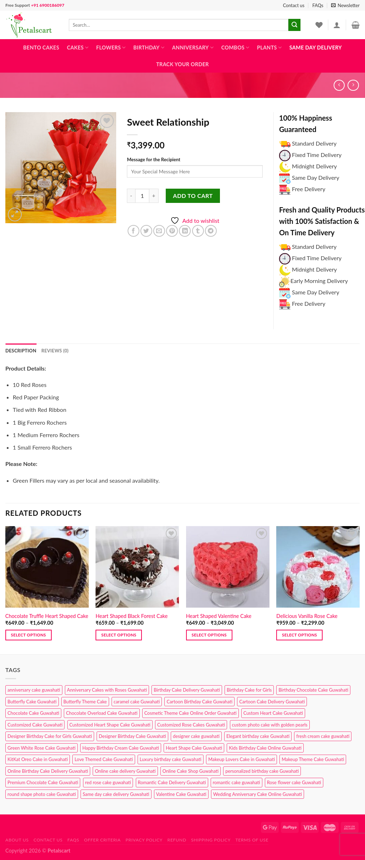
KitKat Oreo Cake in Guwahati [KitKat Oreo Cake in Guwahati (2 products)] (37, 759)
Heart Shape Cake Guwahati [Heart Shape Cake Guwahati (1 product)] (194, 748)
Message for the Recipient (153, 159)
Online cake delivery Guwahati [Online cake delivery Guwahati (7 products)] (125, 771)
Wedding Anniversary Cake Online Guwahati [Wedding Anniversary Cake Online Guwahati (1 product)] (257, 794)
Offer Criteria (102, 840)
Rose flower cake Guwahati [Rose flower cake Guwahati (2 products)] (294, 782)
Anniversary (193, 47)
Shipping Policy (211, 840)
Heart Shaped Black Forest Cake (132, 616)
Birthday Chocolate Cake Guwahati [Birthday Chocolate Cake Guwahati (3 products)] (313, 690)
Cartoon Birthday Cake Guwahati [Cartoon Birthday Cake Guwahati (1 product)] (199, 701)
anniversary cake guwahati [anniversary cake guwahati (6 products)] (33, 690)
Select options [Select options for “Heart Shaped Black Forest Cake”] (118, 635)
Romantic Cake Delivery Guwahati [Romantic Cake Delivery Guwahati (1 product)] (172, 782)
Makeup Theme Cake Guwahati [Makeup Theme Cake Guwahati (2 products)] (313, 759)
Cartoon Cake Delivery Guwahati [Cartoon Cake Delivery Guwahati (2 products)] (272, 701)
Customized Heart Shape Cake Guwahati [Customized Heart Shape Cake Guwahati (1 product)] (110, 725)
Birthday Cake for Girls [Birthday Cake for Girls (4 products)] (249, 690)
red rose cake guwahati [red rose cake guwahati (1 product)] (108, 782)
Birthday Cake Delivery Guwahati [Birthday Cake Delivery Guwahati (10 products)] (187, 690)
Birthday (148, 47)
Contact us (293, 5)
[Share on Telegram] (211, 231)
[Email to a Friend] (159, 231)
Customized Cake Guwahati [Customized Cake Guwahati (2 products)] (34, 725)
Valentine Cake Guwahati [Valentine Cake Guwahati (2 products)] (181, 794)
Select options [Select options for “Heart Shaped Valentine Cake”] (209, 635)
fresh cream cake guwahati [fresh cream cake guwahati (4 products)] (322, 736)
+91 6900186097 (47, 5)
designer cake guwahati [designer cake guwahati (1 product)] (196, 736)
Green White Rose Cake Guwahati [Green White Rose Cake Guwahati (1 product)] (41, 748)
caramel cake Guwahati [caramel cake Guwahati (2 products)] (137, 701)
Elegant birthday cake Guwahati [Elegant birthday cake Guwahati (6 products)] (257, 736)
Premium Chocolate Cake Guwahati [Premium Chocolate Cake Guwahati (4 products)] (42, 782)
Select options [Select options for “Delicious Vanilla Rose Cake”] (299, 635)
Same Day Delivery (315, 47)
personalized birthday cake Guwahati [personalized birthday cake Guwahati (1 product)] (262, 771)
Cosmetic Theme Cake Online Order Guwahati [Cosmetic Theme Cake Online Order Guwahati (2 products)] (190, 713)
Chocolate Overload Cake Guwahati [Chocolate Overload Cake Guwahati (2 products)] (101, 713)
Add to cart (192, 195)
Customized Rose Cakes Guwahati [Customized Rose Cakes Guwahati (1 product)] (191, 725)
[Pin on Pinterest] (172, 231)
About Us (17, 840)
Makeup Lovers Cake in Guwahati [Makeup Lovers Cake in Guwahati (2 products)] (241, 759)
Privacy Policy (144, 840)
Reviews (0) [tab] (54, 350)
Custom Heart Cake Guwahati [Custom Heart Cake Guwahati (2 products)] (273, 713)
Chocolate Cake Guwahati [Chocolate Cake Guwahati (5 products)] (33, 713)
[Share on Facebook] (133, 231)
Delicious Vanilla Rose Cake (307, 616)
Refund (177, 840)
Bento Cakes (41, 47)
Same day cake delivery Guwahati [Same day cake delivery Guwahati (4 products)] (116, 794)
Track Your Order (182, 64)
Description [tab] (20, 350)
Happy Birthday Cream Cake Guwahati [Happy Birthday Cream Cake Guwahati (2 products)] (120, 748)
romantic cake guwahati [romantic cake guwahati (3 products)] (236, 782)
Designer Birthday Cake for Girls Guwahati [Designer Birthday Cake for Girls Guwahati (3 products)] (49, 736)
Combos (235, 47)
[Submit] (294, 25)
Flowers (111, 47)
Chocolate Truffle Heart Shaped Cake (46, 616)
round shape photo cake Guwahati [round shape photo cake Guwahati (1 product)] (41, 794)
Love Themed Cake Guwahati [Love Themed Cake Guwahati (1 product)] (103, 759)
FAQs (317, 5)
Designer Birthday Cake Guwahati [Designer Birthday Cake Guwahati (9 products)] (132, 736)
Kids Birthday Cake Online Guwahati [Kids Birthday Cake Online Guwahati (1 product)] (265, 748)
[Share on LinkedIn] (185, 231)
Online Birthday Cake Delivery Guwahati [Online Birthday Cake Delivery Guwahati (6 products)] (47, 771)
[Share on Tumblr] (198, 231)
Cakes (77, 47)
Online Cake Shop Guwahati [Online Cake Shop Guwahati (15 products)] (191, 771)
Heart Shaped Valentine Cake (219, 616)
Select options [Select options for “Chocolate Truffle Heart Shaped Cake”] (28, 635)
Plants (269, 47)
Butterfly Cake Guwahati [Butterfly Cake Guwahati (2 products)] (32, 701)
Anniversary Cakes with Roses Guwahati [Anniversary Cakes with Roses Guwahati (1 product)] (107, 690)
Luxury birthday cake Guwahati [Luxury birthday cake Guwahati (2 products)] (170, 759)
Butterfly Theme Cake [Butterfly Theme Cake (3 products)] (85, 701)
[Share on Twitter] (146, 231)
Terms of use (251, 840)
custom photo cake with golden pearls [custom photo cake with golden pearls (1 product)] (270, 725)
